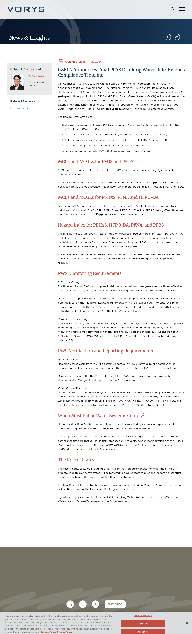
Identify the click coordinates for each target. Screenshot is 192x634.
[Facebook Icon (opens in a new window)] (83, 604)
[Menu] (182, 9)
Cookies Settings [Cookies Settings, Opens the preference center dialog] (143, 617)
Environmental (19, 107)
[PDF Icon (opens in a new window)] (168, 37)
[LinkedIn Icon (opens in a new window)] (70, 604)
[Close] (186, 624)
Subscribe (115, 604)
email (32, 85)
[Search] (172, 9)
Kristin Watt (36, 75)
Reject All (143, 625)
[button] (177, 37)
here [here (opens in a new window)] (132, 489)
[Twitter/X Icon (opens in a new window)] (95, 604)
